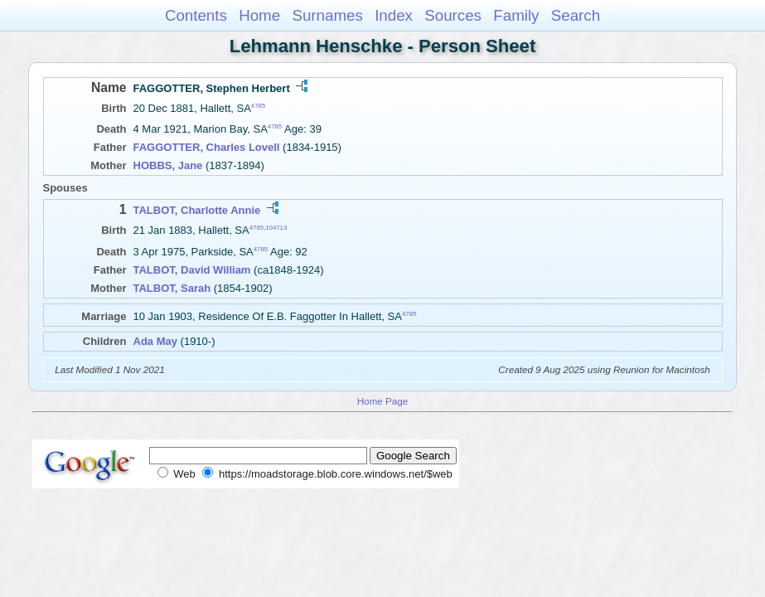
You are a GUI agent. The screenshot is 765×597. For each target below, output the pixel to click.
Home (259, 15)
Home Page (383, 401)
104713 (276, 227)
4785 (258, 105)
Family (516, 15)
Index (394, 15)
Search (575, 15)
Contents (196, 15)
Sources (453, 15)
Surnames (327, 15)
